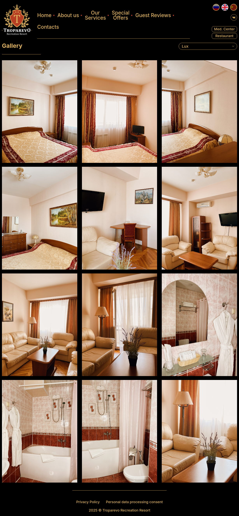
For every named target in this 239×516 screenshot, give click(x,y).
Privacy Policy (88, 502)
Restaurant (224, 36)
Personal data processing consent (134, 502)
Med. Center (224, 29)
